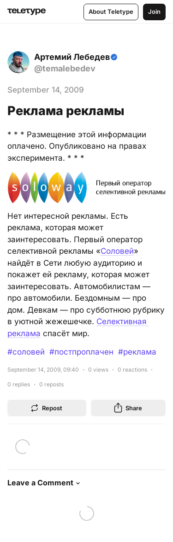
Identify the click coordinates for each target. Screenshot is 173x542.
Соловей (117, 251)
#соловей (26, 351)
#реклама (137, 351)
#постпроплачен (81, 351)
